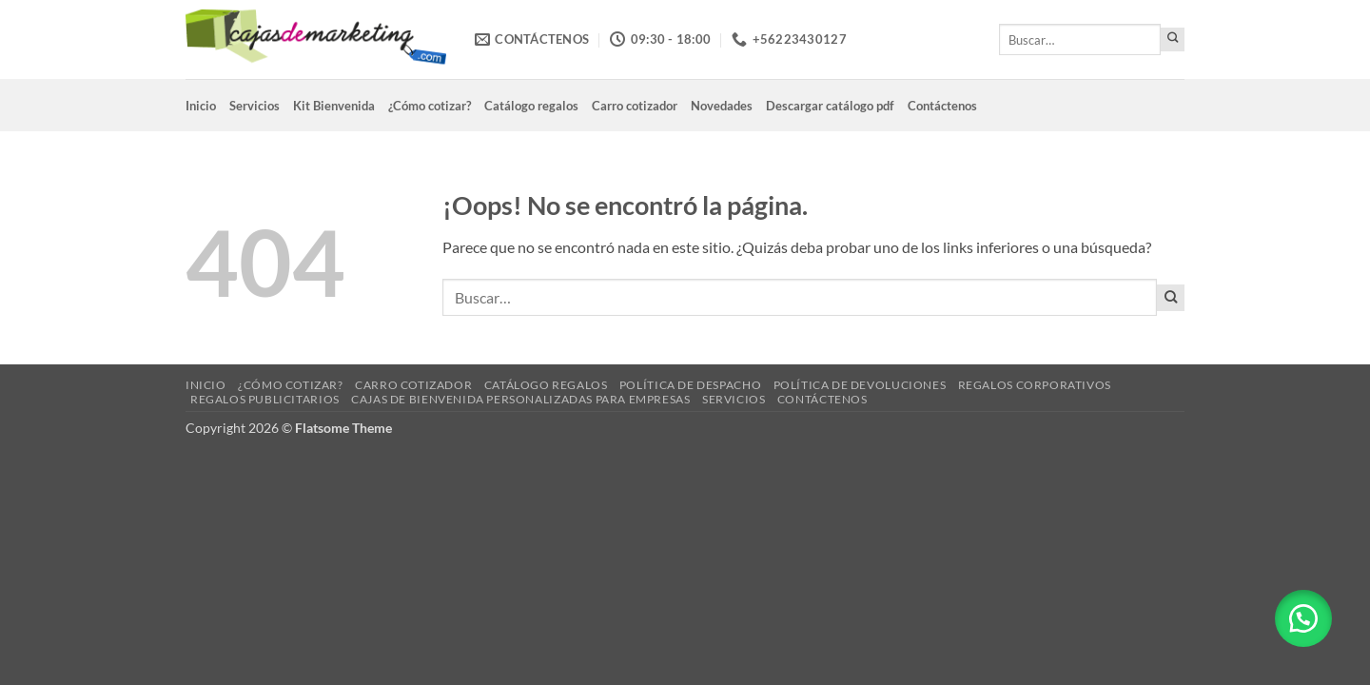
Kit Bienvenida (334, 105)
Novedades (722, 105)
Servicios (254, 105)
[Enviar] (1172, 39)
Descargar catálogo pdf (830, 105)
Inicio (201, 105)
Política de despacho (690, 385)
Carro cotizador (634, 105)
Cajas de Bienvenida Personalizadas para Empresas (520, 399)
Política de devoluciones (860, 385)
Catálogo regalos (531, 105)
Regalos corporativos (1034, 385)
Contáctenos (942, 105)
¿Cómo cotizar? (429, 105)
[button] (1303, 618)
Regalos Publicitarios (265, 399)
